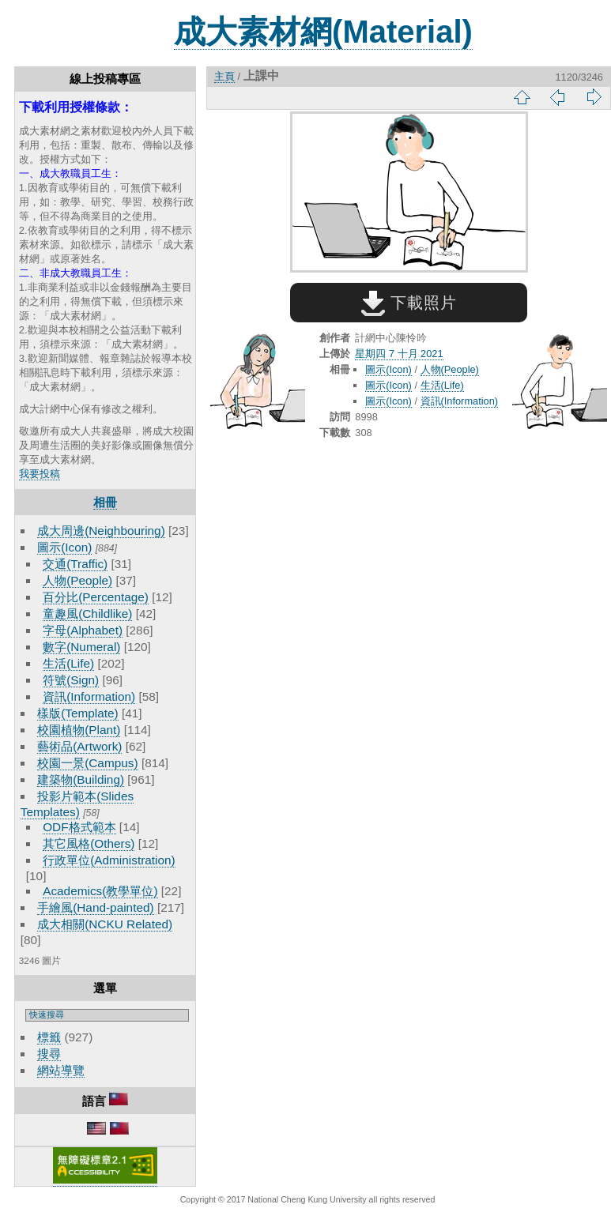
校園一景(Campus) (87, 763)
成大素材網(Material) (323, 31)
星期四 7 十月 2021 (399, 353)
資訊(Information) (89, 696)
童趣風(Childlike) (87, 613)
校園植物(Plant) (78, 729)
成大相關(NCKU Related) (104, 924)
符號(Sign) (71, 680)
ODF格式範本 (79, 827)
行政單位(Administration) (109, 860)
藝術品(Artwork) (79, 746)
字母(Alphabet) (83, 630)
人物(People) (77, 580)
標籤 (49, 1037)
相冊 (105, 502)
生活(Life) (68, 663)
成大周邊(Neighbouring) (101, 530)
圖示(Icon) (64, 547)
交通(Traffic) (75, 563)
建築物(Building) (80, 779)
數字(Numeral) (81, 646)
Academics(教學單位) (100, 891)
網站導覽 (61, 1070)
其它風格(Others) (88, 843)
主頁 (224, 76)
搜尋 (49, 1053)
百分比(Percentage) (96, 597)
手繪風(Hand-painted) (95, 907)
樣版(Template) (78, 713)
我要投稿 (39, 474)
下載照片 (409, 302)
